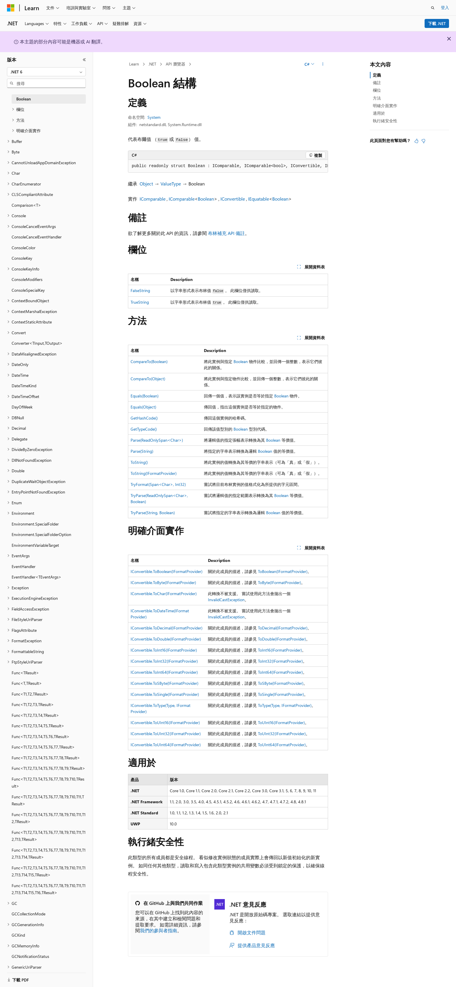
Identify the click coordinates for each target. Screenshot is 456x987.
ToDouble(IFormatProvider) (282, 639)
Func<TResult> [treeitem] (25, 672)
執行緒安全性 (385, 120)
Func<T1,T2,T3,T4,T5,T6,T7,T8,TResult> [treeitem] (46, 757)
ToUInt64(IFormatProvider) (282, 744)
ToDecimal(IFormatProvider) (282, 628)
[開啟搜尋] (433, 8)
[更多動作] (323, 64)
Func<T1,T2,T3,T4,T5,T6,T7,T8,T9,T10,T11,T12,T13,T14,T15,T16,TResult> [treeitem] (49, 889)
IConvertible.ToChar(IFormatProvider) (164, 593)
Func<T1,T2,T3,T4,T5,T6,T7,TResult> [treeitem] (43, 747)
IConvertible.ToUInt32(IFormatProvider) (166, 733)
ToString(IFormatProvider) (154, 473)
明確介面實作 (385, 105)
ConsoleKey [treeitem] (22, 258)
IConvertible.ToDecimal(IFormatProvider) (166, 628)
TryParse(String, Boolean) (153, 512)
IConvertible (232, 199)
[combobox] (46, 72)
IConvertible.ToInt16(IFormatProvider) (164, 650)
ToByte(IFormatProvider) (279, 582)
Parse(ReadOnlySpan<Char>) (157, 440)
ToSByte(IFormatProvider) (280, 683)
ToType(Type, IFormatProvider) (284, 705)
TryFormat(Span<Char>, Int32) (158, 484)
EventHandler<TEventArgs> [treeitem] (36, 577)
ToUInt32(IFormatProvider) (282, 733)
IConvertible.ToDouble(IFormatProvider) (166, 639)
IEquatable (258, 199)
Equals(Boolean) (144, 396)
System (154, 117)
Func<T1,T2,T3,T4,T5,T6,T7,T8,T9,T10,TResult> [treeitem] (48, 782)
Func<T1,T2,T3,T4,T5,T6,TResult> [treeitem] (41, 736)
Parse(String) (142, 451)
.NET (152, 64)
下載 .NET (437, 23)
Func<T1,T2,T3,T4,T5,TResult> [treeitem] (38, 725)
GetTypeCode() (144, 429)
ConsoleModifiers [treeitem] (27, 279)
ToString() (139, 462)
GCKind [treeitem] (18, 935)
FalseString (140, 290)
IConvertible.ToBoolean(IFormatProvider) (166, 571)
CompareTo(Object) (148, 378)
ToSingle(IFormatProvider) (281, 694)
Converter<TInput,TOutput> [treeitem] (37, 343)
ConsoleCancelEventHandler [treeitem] (37, 237)
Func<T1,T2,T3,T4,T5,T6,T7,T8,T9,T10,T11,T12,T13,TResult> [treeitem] (49, 835)
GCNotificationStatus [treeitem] (30, 956)
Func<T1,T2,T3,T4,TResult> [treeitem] (35, 715)
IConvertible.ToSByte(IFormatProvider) (164, 683)
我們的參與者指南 (158, 930)
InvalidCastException (226, 599)
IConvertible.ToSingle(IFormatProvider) (165, 694)
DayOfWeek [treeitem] (22, 407)
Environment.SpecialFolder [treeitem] (35, 524)
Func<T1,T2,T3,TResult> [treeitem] (33, 704)
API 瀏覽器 (175, 64)
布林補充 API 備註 (226, 233)
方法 (377, 98)
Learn (134, 64)
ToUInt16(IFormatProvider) (281, 722)
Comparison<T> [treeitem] (26, 205)
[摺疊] (84, 59)
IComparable (152, 199)
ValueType (171, 184)
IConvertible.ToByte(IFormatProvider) (163, 582)
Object (146, 184)
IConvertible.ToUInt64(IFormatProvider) (166, 744)
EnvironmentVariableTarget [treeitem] (35, 545)
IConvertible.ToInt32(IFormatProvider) (164, 661)
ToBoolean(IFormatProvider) (282, 571)
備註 (377, 82)
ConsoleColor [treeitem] (23, 247)
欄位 (377, 90)
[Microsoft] (11, 8)
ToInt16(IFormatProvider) (280, 650)
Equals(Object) (143, 407)
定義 (377, 75)
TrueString (140, 302)
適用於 (379, 113)
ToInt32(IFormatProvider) (280, 661)
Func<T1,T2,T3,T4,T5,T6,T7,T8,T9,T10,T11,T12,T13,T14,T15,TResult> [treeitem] (49, 871)
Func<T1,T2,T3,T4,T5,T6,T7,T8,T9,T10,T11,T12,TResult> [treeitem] (49, 818)
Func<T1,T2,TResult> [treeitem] (30, 694)
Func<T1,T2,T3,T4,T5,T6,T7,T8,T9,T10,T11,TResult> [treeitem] (48, 800)
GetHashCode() (144, 418)
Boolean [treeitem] (23, 99)
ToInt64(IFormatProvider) (280, 672)
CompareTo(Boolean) (149, 361)
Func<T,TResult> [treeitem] (27, 683)
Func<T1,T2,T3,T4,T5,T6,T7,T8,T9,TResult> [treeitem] (48, 768)
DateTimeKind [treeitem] (24, 385)
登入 (445, 7)
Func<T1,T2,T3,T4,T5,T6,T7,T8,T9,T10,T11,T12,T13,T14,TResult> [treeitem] (49, 853)
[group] (228, 166)
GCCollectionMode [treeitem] (28, 914)
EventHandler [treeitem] (23, 566)
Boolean (206, 199)
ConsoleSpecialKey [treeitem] (28, 290)
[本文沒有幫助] (423, 140)
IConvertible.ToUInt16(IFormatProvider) (165, 722)
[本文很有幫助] (416, 140)
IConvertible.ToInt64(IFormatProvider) (164, 672)
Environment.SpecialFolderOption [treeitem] (41, 534)
